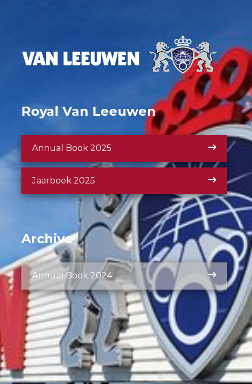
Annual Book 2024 (124, 275)
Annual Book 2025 (124, 148)
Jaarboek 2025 (124, 180)
